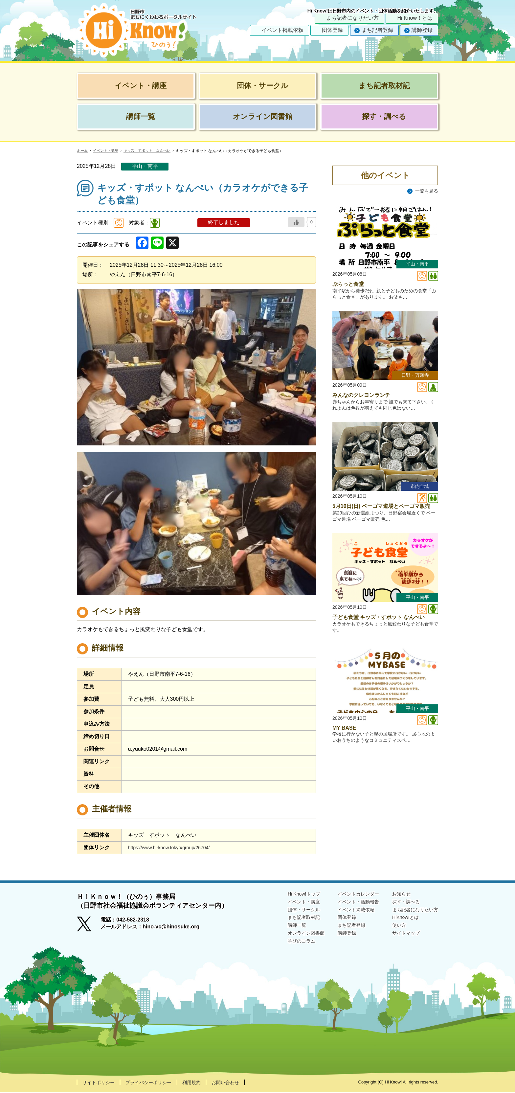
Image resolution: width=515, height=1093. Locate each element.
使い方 (393, 928)
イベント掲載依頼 (282, 30)
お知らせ (396, 894)
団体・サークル (288, 911)
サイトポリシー (100, 1082)
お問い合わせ (241, 1082)
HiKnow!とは (401, 919)
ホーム (83, 150)
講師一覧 (280, 928)
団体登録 (332, 30)
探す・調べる (401, 902)
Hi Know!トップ (288, 894)
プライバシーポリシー (156, 1082)
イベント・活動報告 (348, 902)
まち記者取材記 (288, 919)
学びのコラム (286, 945)
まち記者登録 (377, 30)
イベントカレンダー (348, 894)
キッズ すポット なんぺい (152, 150)
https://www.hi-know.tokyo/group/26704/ (174, 847)
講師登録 (422, 30)
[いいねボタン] (296, 222)
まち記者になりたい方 (352, 18)
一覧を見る (425, 191)
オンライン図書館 (291, 936)
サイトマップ (401, 936)
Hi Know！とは (415, 18)
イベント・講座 (108, 150)
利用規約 (203, 1082)
